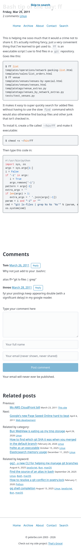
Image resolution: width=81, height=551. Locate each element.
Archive (28, 26)
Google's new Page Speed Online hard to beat (39, 416)
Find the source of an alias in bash (32, 471)
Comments (16, 254)
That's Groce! (55, 543)
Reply (36, 265)
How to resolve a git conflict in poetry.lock (37, 480)
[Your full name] (40, 344)
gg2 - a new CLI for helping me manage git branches (44, 463)
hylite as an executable (24, 448)
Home (17, 26)
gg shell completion (22, 488)
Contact (52, 26)
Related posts (19, 395)
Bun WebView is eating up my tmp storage (37, 431)
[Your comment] (40, 324)
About (40, 26)
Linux (23, 16)
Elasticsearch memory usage (28, 452)
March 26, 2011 (19, 265)
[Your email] (40, 356)
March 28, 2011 (22, 287)
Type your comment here (19, 309)
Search (63, 26)
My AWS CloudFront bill (25, 407)
